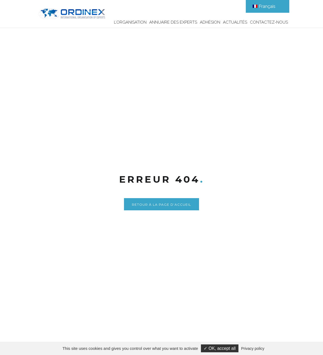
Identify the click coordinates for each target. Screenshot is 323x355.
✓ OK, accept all (219, 348)
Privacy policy (253, 348)
